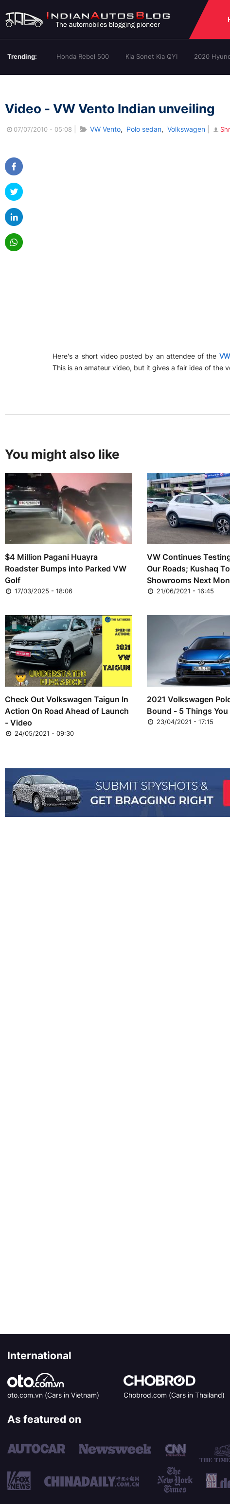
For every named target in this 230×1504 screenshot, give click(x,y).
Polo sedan (143, 129)
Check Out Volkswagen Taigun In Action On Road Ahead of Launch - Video (67, 710)
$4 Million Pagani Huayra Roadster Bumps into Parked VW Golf (65, 568)
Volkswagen (186, 129)
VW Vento (105, 129)
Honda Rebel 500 (82, 56)
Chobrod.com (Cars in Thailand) (174, 1395)
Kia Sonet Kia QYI (151, 56)
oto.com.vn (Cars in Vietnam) (53, 1395)
